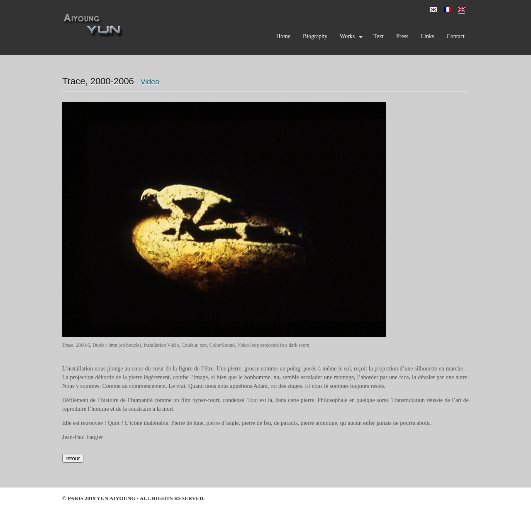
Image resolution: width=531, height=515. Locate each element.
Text (378, 36)
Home (283, 36)
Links (427, 36)
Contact (455, 36)
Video (150, 82)
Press (402, 36)
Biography (315, 36)
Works (349, 37)
